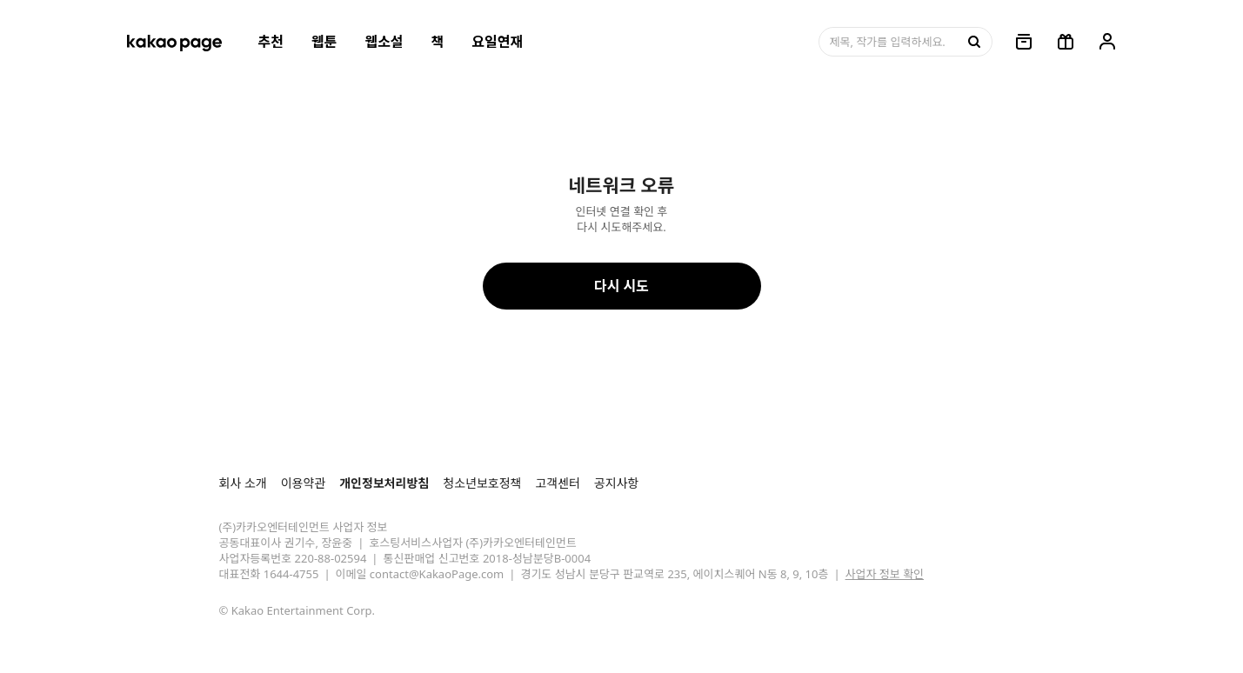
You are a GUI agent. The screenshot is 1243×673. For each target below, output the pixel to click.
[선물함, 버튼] (1065, 41)
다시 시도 (621, 286)
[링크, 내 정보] (1107, 41)
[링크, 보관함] (1023, 41)
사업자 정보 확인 (884, 574)
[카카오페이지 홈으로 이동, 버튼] (174, 41)
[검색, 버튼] (972, 41)
